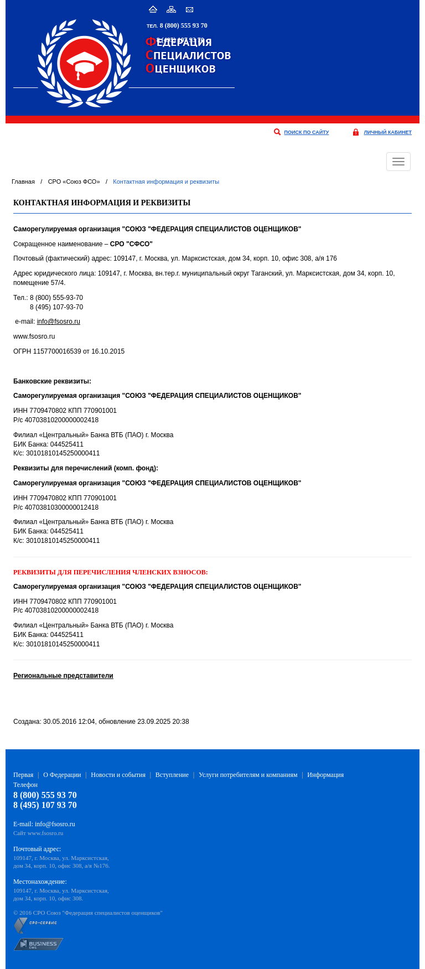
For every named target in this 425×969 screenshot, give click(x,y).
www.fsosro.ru (46, 833)
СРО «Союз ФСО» (74, 181)
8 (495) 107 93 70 (180, 40)
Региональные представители (63, 676)
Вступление (172, 775)
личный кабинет (388, 132)
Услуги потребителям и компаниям (248, 775)
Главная (23, 181)
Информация (325, 775)
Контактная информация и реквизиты (166, 181)
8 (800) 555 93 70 (184, 25)
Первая (23, 775)
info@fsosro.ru (58, 321)
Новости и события (118, 775)
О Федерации (62, 775)
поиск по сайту (306, 132)
